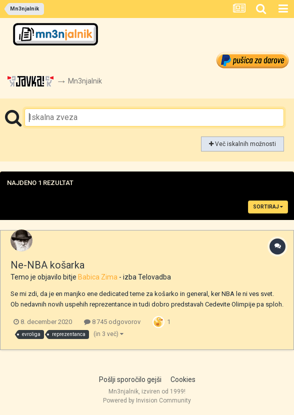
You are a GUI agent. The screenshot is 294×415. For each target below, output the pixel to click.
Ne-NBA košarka (47, 265)
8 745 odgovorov (112, 322)
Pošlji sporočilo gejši (130, 380)
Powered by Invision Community (147, 400)
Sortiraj (268, 207)
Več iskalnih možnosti (242, 144)
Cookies (183, 380)
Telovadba (154, 277)
